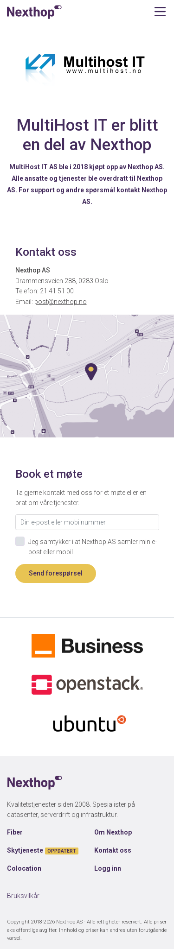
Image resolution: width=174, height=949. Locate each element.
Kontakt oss (112, 850)
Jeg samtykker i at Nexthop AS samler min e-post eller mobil (92, 547)
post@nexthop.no (60, 301)
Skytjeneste (42, 850)
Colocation (24, 868)
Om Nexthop (113, 832)
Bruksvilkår (23, 895)
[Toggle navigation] (160, 12)
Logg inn (107, 868)
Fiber (15, 832)
